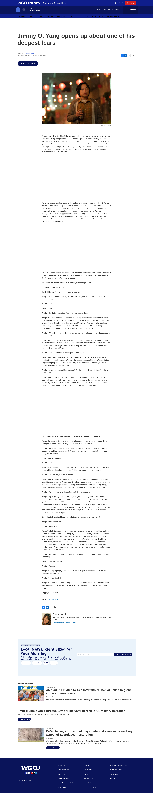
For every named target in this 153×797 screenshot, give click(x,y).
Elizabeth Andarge (51, 701)
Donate (132, 5)
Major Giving (61, 778)
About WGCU (88, 769)
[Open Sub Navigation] (26, 20)
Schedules (20, 20)
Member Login (113, 20)
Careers (86, 778)
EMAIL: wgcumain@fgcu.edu (118, 769)
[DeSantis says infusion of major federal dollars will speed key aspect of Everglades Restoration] (31, 739)
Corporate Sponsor (63, 783)
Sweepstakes (62, 792)
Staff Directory (88, 774)
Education (61, 20)
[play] (18, 14)
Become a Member (63, 774)
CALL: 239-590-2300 (90, 792)
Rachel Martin (30, 58)
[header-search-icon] (116, 5)
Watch (40, 20)
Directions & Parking (115, 774)
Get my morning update (123, 659)
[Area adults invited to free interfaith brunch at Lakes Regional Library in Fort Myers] (31, 698)
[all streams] (130, 14)
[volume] (24, 14)
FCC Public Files (89, 783)
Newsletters (76, 20)
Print (133, 59)
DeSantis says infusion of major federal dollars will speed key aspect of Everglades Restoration (89, 737)
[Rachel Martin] (46, 623)
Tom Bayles (49, 742)
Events (87, 20)
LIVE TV (122, 5)
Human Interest (51, 691)
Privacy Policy (88, 787)
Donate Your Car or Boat (65, 787)
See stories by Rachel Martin (64, 627)
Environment (50, 732)
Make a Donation (63, 769)
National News (54, 604)
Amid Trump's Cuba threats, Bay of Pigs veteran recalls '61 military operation (72, 715)
